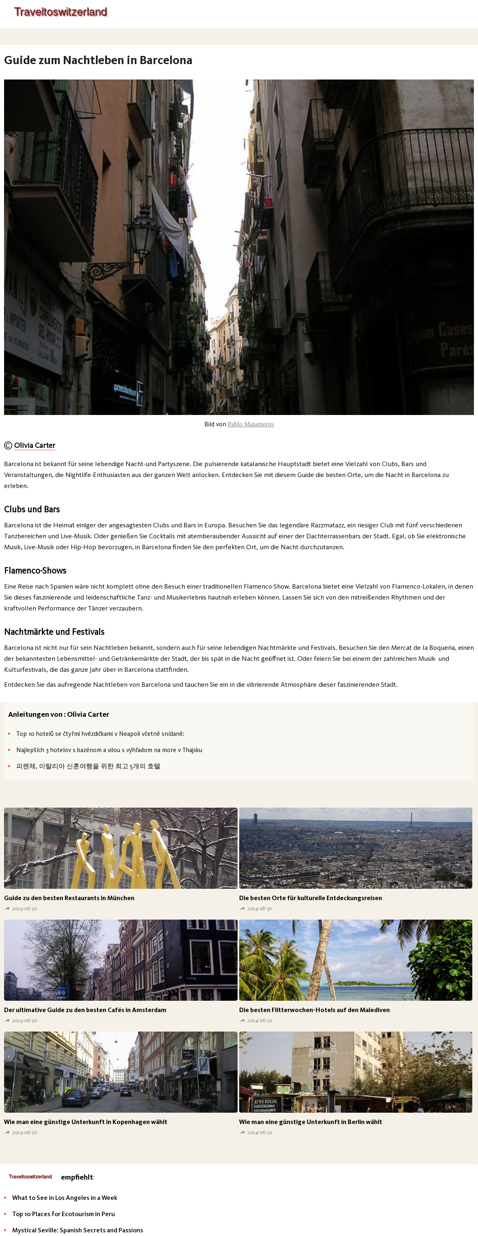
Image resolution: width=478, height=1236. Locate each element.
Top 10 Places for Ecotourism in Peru (63, 1214)
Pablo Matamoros (251, 424)
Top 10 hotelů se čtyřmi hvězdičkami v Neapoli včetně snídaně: (100, 733)
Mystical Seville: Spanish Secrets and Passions (77, 1230)
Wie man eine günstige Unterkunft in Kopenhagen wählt (85, 1122)
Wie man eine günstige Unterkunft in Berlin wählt (310, 1122)
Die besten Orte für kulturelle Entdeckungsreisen (310, 898)
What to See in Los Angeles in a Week (64, 1198)
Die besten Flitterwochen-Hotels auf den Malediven (314, 1010)
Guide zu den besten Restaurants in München (69, 898)
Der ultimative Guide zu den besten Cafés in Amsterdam (85, 1010)
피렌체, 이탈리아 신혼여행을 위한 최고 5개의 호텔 (88, 766)
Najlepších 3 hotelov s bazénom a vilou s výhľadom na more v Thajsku (109, 750)
